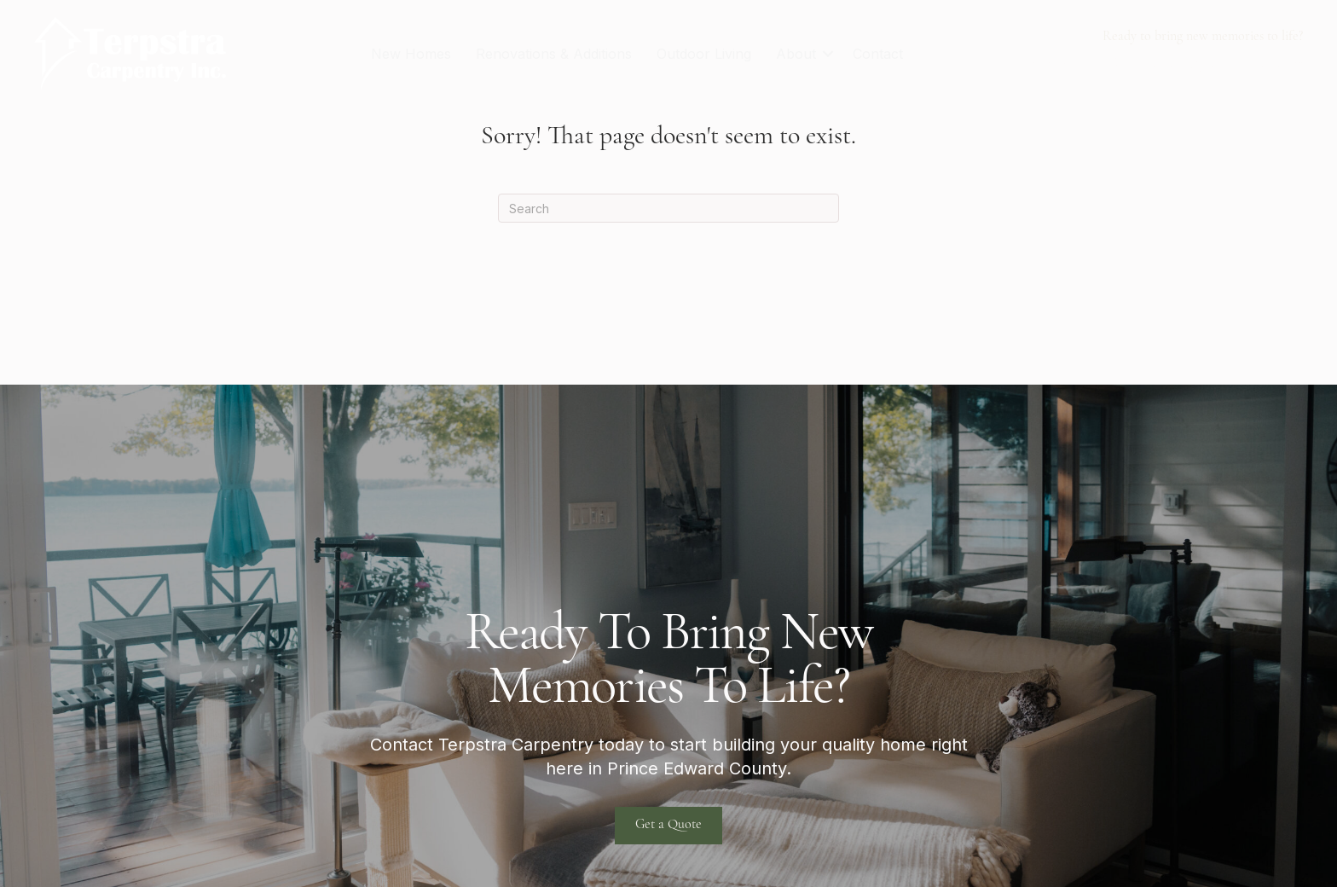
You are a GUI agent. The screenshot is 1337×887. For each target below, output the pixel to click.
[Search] (668, 208)
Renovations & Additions (554, 53)
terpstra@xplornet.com (1222, 63)
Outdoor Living (704, 53)
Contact (878, 53)
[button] (828, 53)
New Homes (411, 53)
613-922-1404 (1076, 63)
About (796, 53)
